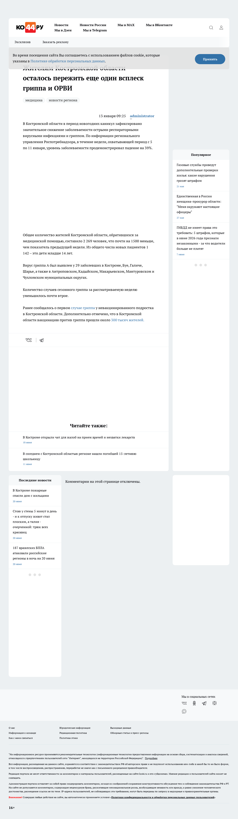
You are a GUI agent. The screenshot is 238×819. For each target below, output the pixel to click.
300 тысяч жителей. (127, 320)
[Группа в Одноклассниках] (194, 703)
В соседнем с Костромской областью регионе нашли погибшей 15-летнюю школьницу (88, 459)
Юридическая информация (75, 727)
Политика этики (69, 737)
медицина (33, 100)
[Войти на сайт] (221, 27)
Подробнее (151, 758)
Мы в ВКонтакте (159, 25)
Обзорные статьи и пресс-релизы (129, 732)
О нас (12, 727)
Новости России (93, 25)
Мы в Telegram (95, 30)
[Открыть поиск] (211, 27)
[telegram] (43, 340)
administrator (142, 116)
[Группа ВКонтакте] (184, 703)
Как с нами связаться (21, 737)
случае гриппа (83, 307)
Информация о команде (22, 732)
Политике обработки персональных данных (68, 61)
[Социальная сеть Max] (184, 711)
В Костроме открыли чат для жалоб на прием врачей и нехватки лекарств (88, 440)
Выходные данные (120, 727)
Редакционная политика (73, 732)
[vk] (29, 340)
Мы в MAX (126, 25)
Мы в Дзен (63, 30)
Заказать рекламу (55, 42)
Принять (210, 59)
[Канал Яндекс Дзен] (214, 703)
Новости (61, 25)
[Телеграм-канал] (204, 703)
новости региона (63, 100)
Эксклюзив (23, 42)
